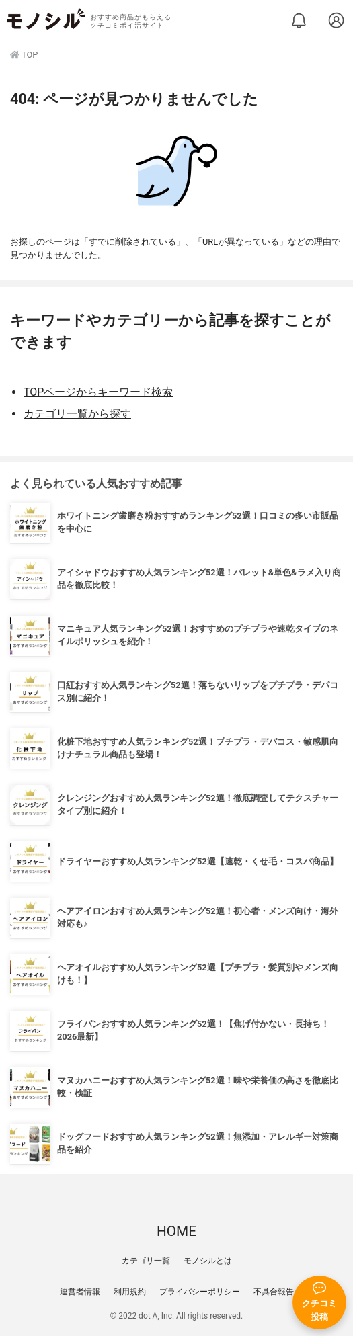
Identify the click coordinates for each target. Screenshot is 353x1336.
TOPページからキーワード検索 (98, 392)
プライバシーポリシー (199, 1291)
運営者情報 (80, 1291)
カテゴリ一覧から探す (77, 413)
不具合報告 (273, 1291)
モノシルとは (208, 1260)
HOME (176, 1231)
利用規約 (130, 1291)
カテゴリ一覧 (146, 1260)
